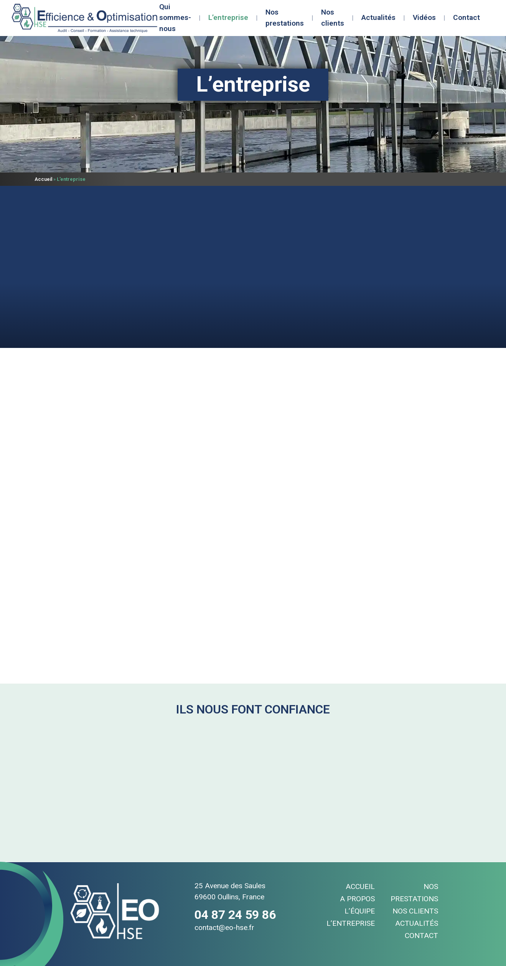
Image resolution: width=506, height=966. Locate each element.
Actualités (378, 17)
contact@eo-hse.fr (224, 927)
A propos (357, 898)
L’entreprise (228, 17)
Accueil (43, 179)
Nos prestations (284, 18)
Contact (466, 17)
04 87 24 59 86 (235, 914)
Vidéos (424, 17)
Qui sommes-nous (175, 17)
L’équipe (359, 911)
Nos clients (332, 18)
